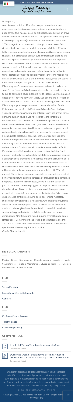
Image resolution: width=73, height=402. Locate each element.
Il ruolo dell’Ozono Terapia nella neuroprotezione (35, 345)
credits (51, 390)
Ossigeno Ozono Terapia (15, 316)
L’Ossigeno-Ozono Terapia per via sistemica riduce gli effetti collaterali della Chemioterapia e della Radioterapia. (39, 356)
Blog (21, 390)
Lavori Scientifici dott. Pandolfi (18, 292)
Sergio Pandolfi (10, 287)
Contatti (6, 298)
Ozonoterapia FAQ (12, 327)
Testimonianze (9, 321)
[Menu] (69, 9)
